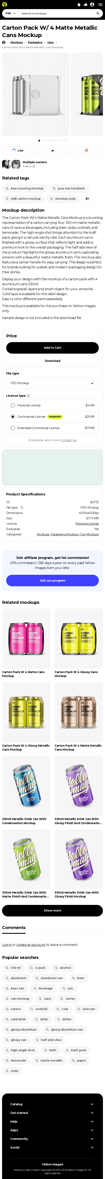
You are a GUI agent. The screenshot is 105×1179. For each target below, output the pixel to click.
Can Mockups (89, 534)
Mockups (43, 534)
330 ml (13, 968)
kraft (50, 1050)
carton (13, 1009)
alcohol (62, 968)
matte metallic (48, 1060)
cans (44, 999)
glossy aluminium (21, 1029)
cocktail (38, 1009)
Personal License (87, 524)
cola (62, 1009)
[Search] (97, 13)
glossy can (15, 1040)
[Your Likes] (85, 4)
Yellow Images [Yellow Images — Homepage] (52, 1164)
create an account (30, 945)
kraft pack (76, 1050)
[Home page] (3, 42)
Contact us (68, 440)
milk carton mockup (23, 199)
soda (11, 1071)
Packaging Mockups (65, 534)
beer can (14, 988)
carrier (67, 999)
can (67, 988)
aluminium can (49, 978)
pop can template (68, 188)
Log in (7, 945)
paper (79, 1060)
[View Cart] (78, 4)
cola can (86, 1009)
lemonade (15, 1060)
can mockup (17, 999)
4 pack (37, 968)
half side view (48, 1040)
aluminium (15, 978)
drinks (64, 1019)
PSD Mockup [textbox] (20, 383)
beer (78, 978)
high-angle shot (20, 1050)
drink (41, 1019)
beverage (43, 988)
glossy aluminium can (64, 1029)
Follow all (29, 166)
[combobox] (61, 13)
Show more (52, 910)
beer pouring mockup (24, 188)
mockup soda (63, 199)
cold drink (15, 1019)
